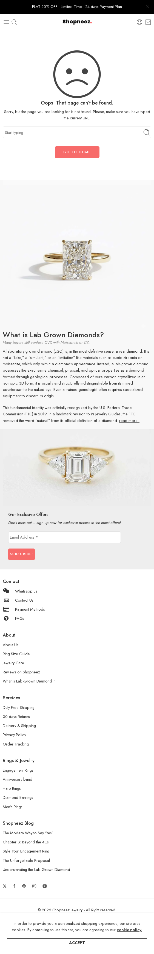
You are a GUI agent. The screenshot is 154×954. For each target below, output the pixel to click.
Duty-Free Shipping (19, 707)
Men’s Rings (12, 807)
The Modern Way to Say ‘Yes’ (28, 833)
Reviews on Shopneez (21, 672)
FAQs (13, 618)
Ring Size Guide (16, 654)
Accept (77, 942)
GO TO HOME (77, 152)
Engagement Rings (18, 770)
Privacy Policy (14, 735)
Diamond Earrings (18, 797)
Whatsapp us (20, 591)
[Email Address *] (64, 537)
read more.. (129, 420)
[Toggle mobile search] (14, 22)
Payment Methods (24, 609)
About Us (10, 645)
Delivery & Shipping (19, 725)
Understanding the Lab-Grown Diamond (36, 869)
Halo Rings (12, 788)
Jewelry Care (13, 663)
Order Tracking (16, 744)
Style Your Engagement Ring (26, 851)
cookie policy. (129, 930)
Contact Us (18, 600)
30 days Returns (16, 716)
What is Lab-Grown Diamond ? (29, 681)
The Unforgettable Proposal (26, 860)
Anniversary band (17, 779)
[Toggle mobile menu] (6, 22)
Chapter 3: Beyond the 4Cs (26, 842)
